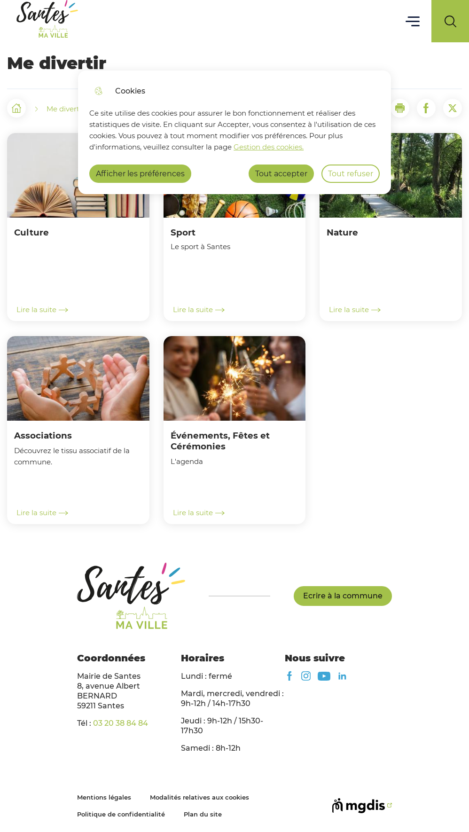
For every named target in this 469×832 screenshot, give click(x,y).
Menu (413, 20)
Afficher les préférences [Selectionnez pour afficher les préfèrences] (140, 173)
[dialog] (234, 132)
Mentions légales (104, 797)
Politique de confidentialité (121, 814)
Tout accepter (281, 173)
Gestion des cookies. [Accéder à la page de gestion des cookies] (269, 146)
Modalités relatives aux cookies (199, 797)
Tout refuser (350, 173)
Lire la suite (42, 310)
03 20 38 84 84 (120, 723)
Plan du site (203, 814)
